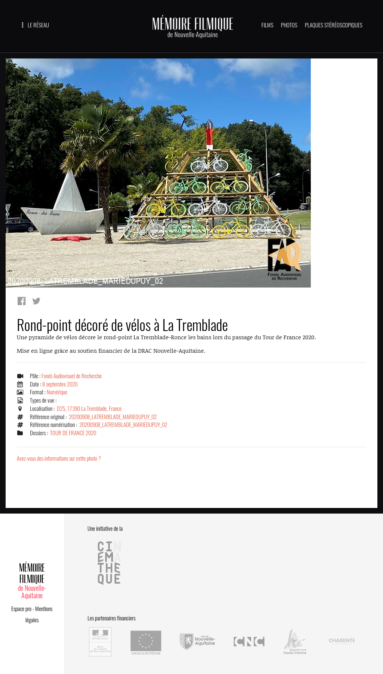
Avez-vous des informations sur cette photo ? (59, 458)
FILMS (267, 25)
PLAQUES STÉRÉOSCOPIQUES (333, 25)
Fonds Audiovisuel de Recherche (72, 376)
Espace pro (21, 609)
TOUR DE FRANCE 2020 (73, 433)
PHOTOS (289, 25)
